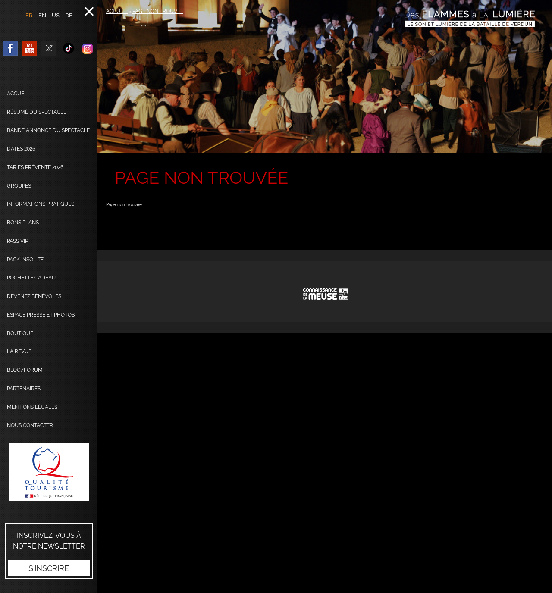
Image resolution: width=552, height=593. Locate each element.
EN (42, 15)
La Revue (19, 351)
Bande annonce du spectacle (48, 130)
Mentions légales (32, 407)
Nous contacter (30, 425)
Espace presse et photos (41, 315)
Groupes (19, 186)
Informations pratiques (40, 204)
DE (68, 15)
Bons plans (23, 223)
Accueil (17, 94)
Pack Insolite (25, 260)
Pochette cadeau (31, 278)
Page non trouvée (157, 11)
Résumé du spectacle (36, 112)
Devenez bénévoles (34, 296)
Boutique (20, 333)
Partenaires (24, 389)
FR (29, 15)
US (56, 15)
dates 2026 (21, 149)
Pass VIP (17, 241)
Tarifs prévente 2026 (35, 167)
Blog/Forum (25, 370)
